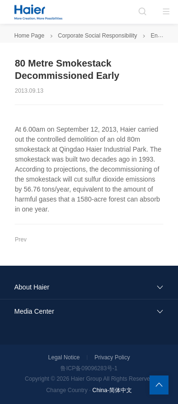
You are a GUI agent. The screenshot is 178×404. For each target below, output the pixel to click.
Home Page (29, 35)
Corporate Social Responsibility (97, 35)
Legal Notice (64, 357)
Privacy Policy (112, 357)
